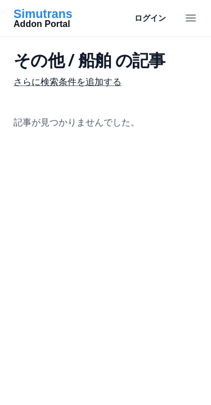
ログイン (150, 17)
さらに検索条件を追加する (68, 81)
